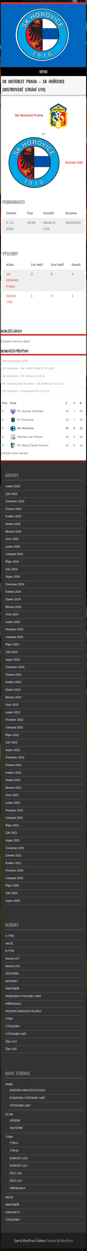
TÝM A (14, 1143)
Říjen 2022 (12, 735)
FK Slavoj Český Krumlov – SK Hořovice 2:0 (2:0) (32, 383)
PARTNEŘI (12, 988)
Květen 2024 (13, 591)
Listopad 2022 (14, 727)
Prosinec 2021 (14, 810)
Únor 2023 (12, 704)
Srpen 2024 (13, 576)
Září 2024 (11, 569)
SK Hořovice (22, 428)
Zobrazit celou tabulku (14, 453)
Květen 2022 (13, 772)
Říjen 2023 (12, 644)
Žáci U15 (11, 1049)
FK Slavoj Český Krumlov (29, 445)
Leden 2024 (13, 622)
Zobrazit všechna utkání (15, 341)
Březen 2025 (13, 531)
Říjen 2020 (12, 885)
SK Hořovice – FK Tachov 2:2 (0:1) (23, 376)
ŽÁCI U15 (16, 1173)
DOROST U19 (18, 1158)
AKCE (9, 943)
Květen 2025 (13, 516)
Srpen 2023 (13, 659)
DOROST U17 (18, 1165)
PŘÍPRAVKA (13, 1004)
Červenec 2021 (15, 848)
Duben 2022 (13, 780)
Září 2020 (11, 893)
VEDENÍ (15, 1120)
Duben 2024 (13, 599)
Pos (4, 403)
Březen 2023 (13, 697)
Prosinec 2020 (14, 870)
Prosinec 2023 (14, 629)
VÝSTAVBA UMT (16, 1034)
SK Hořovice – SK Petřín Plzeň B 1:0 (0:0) (28, 368)
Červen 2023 (14, 674)
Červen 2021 (14, 855)
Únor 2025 (12, 539)
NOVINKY (12, 981)
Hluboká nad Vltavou (26, 436)
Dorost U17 (13, 958)
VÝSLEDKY (13, 1026)
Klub (13, 403)
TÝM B (14, 1150)
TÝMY (9, 1019)
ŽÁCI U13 (16, 1180)
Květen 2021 (13, 863)
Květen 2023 (13, 682)
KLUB (9, 1114)
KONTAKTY (13, 1212)
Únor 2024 (12, 614)
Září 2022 (11, 742)
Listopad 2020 (14, 878)
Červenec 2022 (15, 757)
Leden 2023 (13, 712)
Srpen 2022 (13, 750)
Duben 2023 (13, 689)
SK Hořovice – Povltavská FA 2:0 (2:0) (25, 391)
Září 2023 (11, 652)
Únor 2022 (12, 795)
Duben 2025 (13, 524)
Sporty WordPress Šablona (29, 1240)
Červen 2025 (14, 509)
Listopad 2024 (14, 554)
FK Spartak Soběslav (26, 411)
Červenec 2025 (15, 501)
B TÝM (10, 951)
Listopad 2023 (14, 637)
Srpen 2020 (13, 900)
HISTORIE (12, 973)
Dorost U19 (13, 966)
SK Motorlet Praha (12, 280)
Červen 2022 (14, 765)
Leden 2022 (13, 802)
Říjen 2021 (12, 825)
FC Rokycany (22, 419)
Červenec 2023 (15, 667)
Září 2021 (11, 832)
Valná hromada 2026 (15, 361)
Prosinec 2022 (14, 719)
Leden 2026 (13, 486)
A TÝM (10, 936)
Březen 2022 (13, 787)
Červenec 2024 (15, 584)
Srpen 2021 (13, 840)
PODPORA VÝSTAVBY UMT (23, 996)
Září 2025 (11, 494)
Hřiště (9, 1084)
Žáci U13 (11, 1041)
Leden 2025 (13, 546)
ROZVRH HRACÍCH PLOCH (23, 1011)
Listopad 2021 (14, 817)
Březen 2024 (13, 607)
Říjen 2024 (12, 561)
